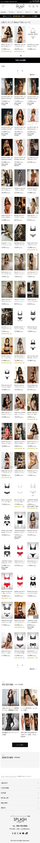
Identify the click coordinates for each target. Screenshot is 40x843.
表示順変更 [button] (20, 60)
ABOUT (20, 783)
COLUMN (20, 788)
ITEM (20, 793)
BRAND (20, 803)
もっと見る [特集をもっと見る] (20, 745)
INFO (20, 807)
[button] (29, 6)
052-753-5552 (36, 1)
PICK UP (20, 798)
